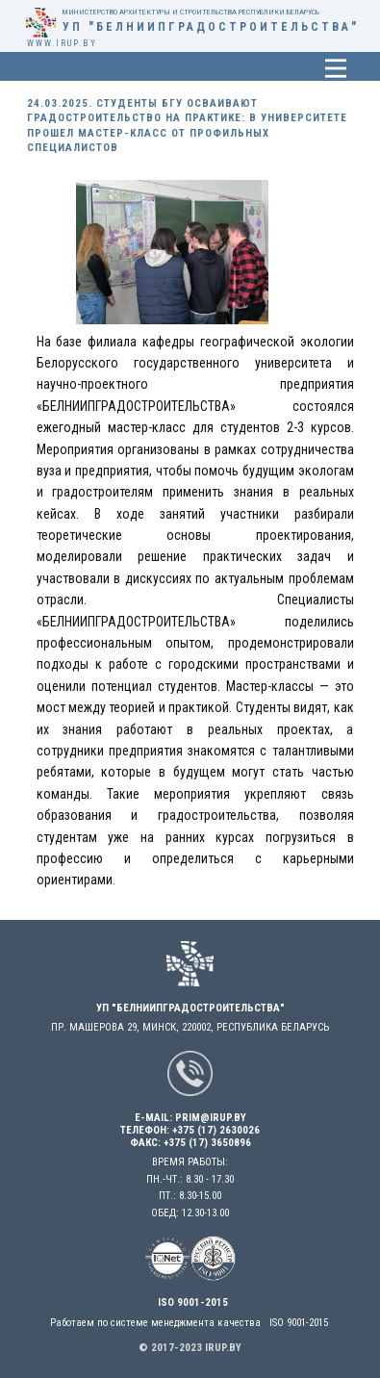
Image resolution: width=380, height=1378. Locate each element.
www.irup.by (62, 43)
